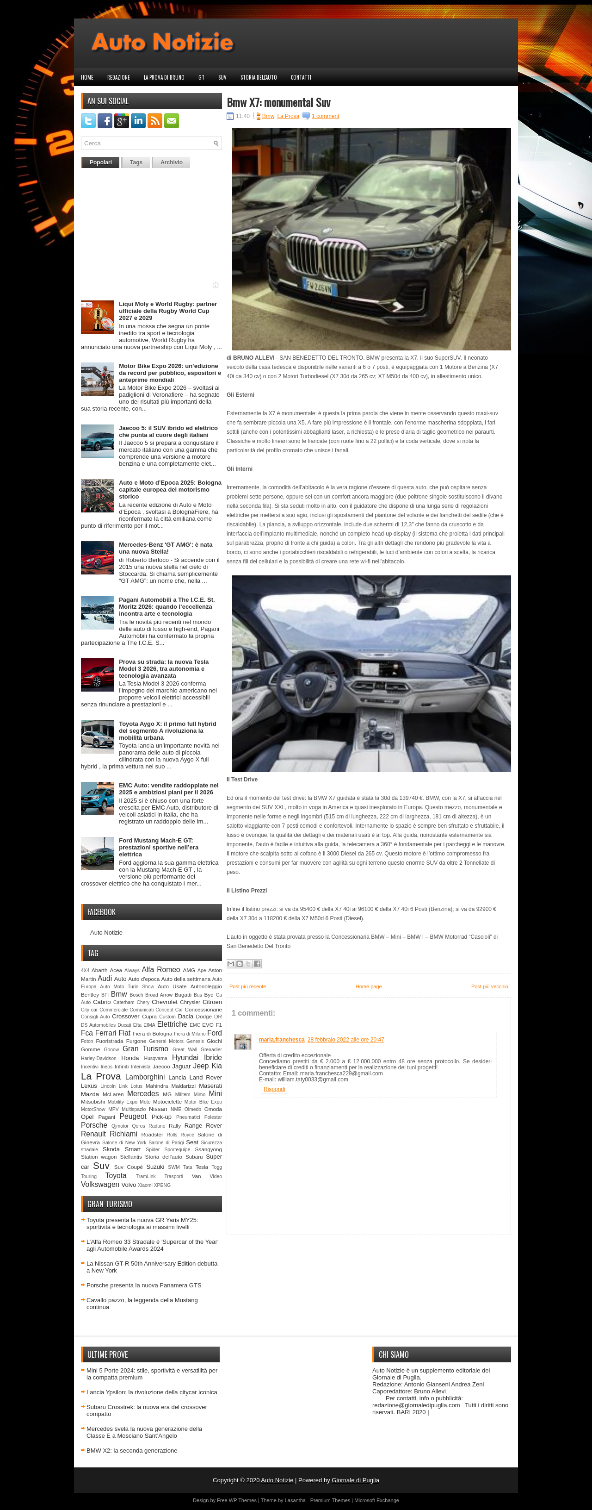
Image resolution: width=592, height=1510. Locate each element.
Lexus (89, 1085)
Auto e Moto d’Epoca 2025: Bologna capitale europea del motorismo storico (170, 489)
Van (196, 1176)
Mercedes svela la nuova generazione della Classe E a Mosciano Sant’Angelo (144, 1432)
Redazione (118, 77)
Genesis (195, 1041)
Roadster (152, 1134)
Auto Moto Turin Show (127, 986)
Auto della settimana (185, 979)
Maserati (210, 1085)
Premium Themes (330, 1500)
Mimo (199, 1094)
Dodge (204, 1016)
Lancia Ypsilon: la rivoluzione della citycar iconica (151, 1392)
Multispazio (134, 1109)
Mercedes (143, 1094)
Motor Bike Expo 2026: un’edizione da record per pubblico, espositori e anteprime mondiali (170, 372)
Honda (130, 1058)
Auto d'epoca (144, 979)
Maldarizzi (183, 1086)
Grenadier (211, 1049)
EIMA (149, 1025)
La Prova (101, 1076)
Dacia (185, 1016)
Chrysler (190, 1002)
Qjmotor (120, 1126)
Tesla (202, 1167)
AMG (189, 970)
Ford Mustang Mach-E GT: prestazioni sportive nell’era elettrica (158, 847)
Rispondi (274, 1089)
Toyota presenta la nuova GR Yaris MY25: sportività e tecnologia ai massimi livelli (142, 1223)
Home (87, 77)
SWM (173, 1167)
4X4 (85, 970)
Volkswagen (100, 1184)
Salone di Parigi (166, 1142)
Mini (215, 1094)
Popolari (101, 162)
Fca (87, 1033)
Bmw (119, 994)
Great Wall (185, 1049)
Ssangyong (208, 1149)
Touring (89, 1176)
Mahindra (157, 1086)
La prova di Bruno (164, 77)
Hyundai (185, 1057)
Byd (209, 995)
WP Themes (243, 1500)
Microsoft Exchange (376, 1500)
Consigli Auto (95, 1016)
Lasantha (295, 1500)
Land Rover (205, 1077)
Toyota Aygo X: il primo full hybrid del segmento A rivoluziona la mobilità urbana (167, 730)
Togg (217, 1167)
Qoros (138, 1126)
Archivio (171, 162)
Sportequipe (177, 1149)
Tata (187, 1167)
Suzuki (155, 1166)
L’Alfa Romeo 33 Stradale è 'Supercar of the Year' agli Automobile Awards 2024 (152, 1245)
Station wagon (99, 1157)
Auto (120, 978)
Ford (214, 1033)
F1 (219, 1025)
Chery (143, 1002)
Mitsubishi (93, 1101)
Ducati (124, 1025)
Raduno (156, 1126)
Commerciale (113, 1009)
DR (218, 1016)
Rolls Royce (180, 1134)
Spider (153, 1149)
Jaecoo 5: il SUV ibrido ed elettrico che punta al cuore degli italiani (168, 431)
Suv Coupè (128, 1167)
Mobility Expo (122, 1101)
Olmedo (193, 1109)
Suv (222, 77)
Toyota (116, 1175)
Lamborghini (145, 1077)
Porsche (94, 1125)
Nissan (158, 1108)
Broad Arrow (159, 995)
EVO (208, 1025)
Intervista (140, 1066)
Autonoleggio (206, 986)
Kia (216, 1066)
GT (201, 77)
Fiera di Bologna (153, 1033)
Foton (87, 1041)
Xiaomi (145, 1185)
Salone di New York (124, 1142)
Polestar (213, 1117)
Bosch (136, 995)
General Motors (166, 1041)
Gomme (90, 1049)
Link (123, 1086)
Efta (137, 1025)
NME (176, 1109)
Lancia (177, 1077)
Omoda (213, 1109)
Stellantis (131, 1157)
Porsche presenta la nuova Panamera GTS (144, 1285)
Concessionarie (203, 1009)
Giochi (214, 1041)
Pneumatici (188, 1117)
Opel (87, 1116)
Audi (105, 978)
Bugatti (183, 995)
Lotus (136, 1086)
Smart (133, 1149)
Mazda (90, 1094)
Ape (201, 970)
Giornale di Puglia (355, 1480)
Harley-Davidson (99, 1058)
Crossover (125, 1016)
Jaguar (182, 1066)
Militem (183, 1094)
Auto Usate (172, 986)
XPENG (162, 1185)
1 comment (325, 116)
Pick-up (162, 1116)
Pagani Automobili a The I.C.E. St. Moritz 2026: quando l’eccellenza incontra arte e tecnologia (167, 606)
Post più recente (247, 986)
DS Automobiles (98, 1025)
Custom (167, 1016)
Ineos (106, 1066)
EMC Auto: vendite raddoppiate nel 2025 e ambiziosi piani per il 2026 (168, 789)
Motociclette (167, 1101)
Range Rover (203, 1125)
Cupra (149, 1016)
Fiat (124, 1033)
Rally (175, 1126)
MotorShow (93, 1109)
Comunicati (142, 1009)
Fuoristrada (109, 1041)
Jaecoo (161, 1066)
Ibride (213, 1057)
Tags (136, 162)
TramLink (146, 1176)
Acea (116, 970)
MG (167, 1094)
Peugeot (133, 1116)
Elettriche (172, 1024)
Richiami (123, 1134)
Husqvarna (155, 1058)
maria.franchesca (282, 1039)
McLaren (113, 1094)
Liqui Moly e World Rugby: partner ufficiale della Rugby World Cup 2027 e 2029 (168, 310)
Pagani (107, 1117)
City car (89, 1009)
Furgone (136, 1041)
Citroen (212, 1001)
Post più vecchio (489, 986)
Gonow (111, 1049)
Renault (93, 1134)
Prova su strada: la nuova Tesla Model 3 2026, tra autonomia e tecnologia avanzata (164, 668)
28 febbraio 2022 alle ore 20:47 (346, 1039)
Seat (192, 1142)
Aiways (132, 970)
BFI (105, 995)
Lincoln (108, 1086)
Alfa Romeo (161, 969)
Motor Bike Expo (203, 1101)
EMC (195, 1025)
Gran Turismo (145, 1049)
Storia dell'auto (258, 77)
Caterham (124, 1002)
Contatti (301, 77)
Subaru (194, 1157)
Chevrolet (165, 1001)
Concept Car (169, 1009)
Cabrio (102, 1001)
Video (216, 1176)
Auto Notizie (106, 932)
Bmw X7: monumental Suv (278, 101)
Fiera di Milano (190, 1033)
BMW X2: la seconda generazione (132, 1450)
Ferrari (106, 1033)
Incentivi (90, 1066)
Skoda (111, 1149)
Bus (198, 995)
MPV (113, 1109)
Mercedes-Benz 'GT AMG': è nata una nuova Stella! (165, 548)
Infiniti (122, 1066)
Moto (145, 1101)
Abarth (99, 970)
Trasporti (173, 1176)
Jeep (201, 1066)
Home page (369, 986)
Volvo (129, 1184)
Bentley (90, 995)
